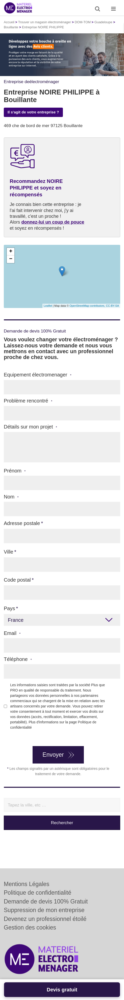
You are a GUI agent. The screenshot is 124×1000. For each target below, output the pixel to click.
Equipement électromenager (37, 375)
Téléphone (18, 659)
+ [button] (10, 251)
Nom (11, 497)
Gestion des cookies (30, 927)
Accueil (9, 22)
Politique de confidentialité (37, 892)
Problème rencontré (28, 401)
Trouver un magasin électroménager (44, 22)
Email (12, 633)
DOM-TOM (83, 22)
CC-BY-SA (112, 305)
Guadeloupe (103, 22)
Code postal (17, 580)
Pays (9, 608)
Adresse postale (22, 523)
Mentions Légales (26, 884)
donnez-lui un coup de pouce (52, 222)
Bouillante (11, 27)
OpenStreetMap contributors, (87, 305)
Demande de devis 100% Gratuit (46, 901)
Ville (8, 552)
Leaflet (48, 305)
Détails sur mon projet (30, 427)
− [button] (10, 259)
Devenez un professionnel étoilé (45, 919)
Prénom (15, 471)
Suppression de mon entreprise (44, 910)
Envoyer (53, 754)
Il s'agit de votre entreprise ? (33, 112)
